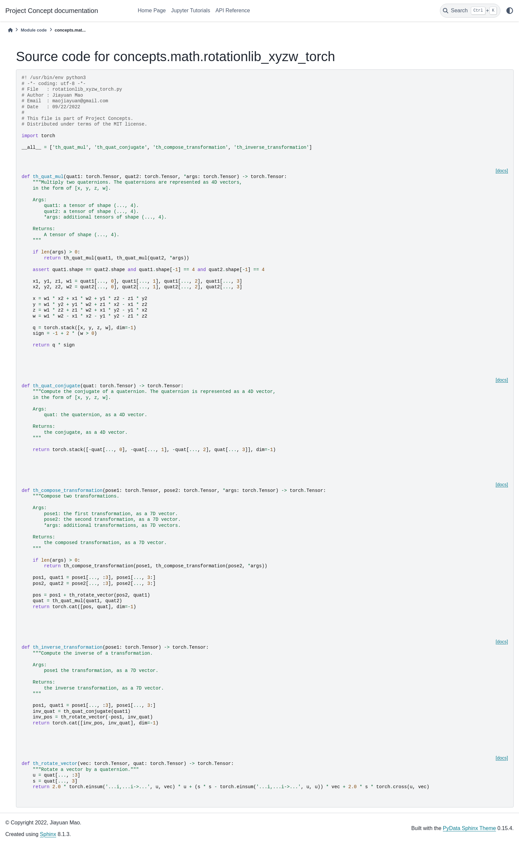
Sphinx (48, 834)
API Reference (232, 10)
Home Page (152, 10)
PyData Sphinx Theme (469, 828)
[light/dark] (510, 10)
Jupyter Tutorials (190, 10)
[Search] (470, 11)
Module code (34, 30)
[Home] (10, 30)
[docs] (502, 170)
